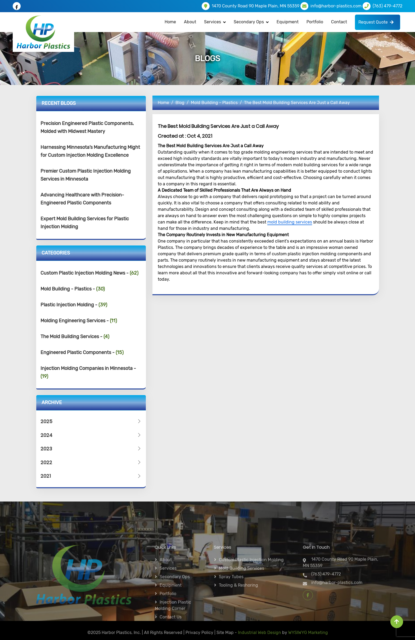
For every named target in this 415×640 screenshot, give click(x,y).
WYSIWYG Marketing (308, 635)
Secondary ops (175, 615)
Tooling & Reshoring (238, 624)
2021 (91, 476)
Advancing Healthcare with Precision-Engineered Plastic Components (82, 199)
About (190, 21)
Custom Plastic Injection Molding (251, 598)
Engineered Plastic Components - (82, 352)
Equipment (288, 21)
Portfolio (314, 21)
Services (168, 607)
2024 (91, 435)
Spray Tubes (231, 615)
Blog (179, 102)
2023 (91, 448)
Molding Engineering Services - (78, 321)
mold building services (289, 222)
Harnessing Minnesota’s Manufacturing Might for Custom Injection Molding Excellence (90, 151)
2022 (91, 462)
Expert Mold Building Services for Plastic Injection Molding (84, 223)
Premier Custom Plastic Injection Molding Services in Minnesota (85, 175)
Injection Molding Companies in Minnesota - (88, 372)
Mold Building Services (241, 607)
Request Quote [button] (376, 22)
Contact (339, 21)
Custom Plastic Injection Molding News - (89, 273)
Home (170, 21)
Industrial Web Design (259, 635)
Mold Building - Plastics (214, 102)
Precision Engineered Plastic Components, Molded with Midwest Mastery (87, 127)
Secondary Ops (249, 21)
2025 (91, 421)
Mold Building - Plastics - (72, 289)
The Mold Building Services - (74, 336)
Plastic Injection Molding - (73, 305)
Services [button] (212, 21)
